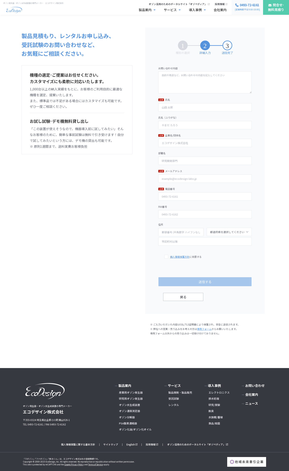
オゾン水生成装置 (129, 405)
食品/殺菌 (214, 423)
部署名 (205, 158)
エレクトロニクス (219, 392)
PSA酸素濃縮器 (128, 423)
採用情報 (220, 4)
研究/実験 (214, 405)
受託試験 (173, 398)
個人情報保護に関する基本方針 (78, 444)
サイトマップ (110, 444)
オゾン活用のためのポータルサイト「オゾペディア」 (178, 4)
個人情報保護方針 (179, 256)
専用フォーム (204, 329)
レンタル (173, 405)
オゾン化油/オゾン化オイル (135, 429)
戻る (183, 296)
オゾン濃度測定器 (129, 411)
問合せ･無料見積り (276, 7)
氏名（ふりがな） (205, 122)
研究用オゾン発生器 (131, 398)
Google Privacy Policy (74, 464)
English (130, 444)
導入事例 (195, 9)
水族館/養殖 (216, 417)
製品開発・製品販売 (180, 392)
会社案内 (220, 9)
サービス (170, 9)
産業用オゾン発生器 (131, 392)
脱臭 (211, 411)
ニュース (251, 403)
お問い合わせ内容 (205, 80)
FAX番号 (205, 211)
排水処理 (214, 398)
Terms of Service (95, 464)
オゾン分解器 (127, 417)
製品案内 (145, 9)
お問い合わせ (255, 385)
